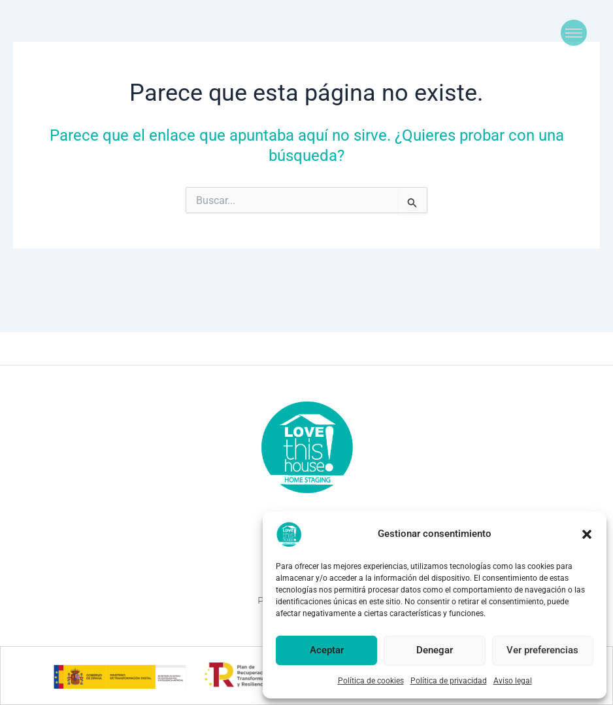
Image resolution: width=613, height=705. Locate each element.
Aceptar (327, 650)
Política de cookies (371, 680)
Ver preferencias (542, 650)
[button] (586, 534)
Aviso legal (512, 680)
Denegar (434, 650)
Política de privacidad (448, 680)
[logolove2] (306, 447)
